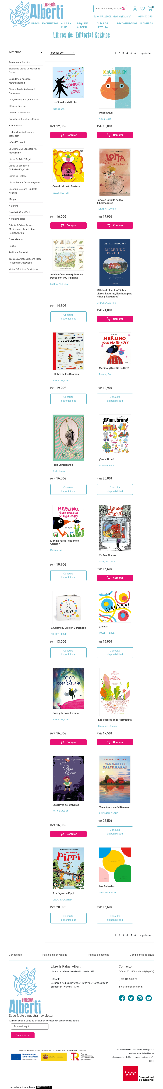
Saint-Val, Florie (106, 465)
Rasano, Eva (58, 109)
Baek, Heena (59, 471)
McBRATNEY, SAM (59, 284)
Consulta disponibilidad (68, 316)
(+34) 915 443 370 (128, 979)
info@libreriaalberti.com (131, 986)
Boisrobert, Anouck (107, 726)
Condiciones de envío (142, 954)
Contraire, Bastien (108, 892)
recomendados (127, 23)
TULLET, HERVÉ (59, 634)
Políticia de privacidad (54, 954)
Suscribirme (22, 1035)
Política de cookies (98, 954)
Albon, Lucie (105, 119)
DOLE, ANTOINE (107, 561)
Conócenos (15, 954)
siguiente (145, 53)
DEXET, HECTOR (60, 193)
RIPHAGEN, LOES (61, 380)
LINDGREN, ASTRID (106, 209)
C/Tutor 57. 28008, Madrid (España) (136, 971)
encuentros (50, 23)
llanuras (146, 23)
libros (35, 23)
